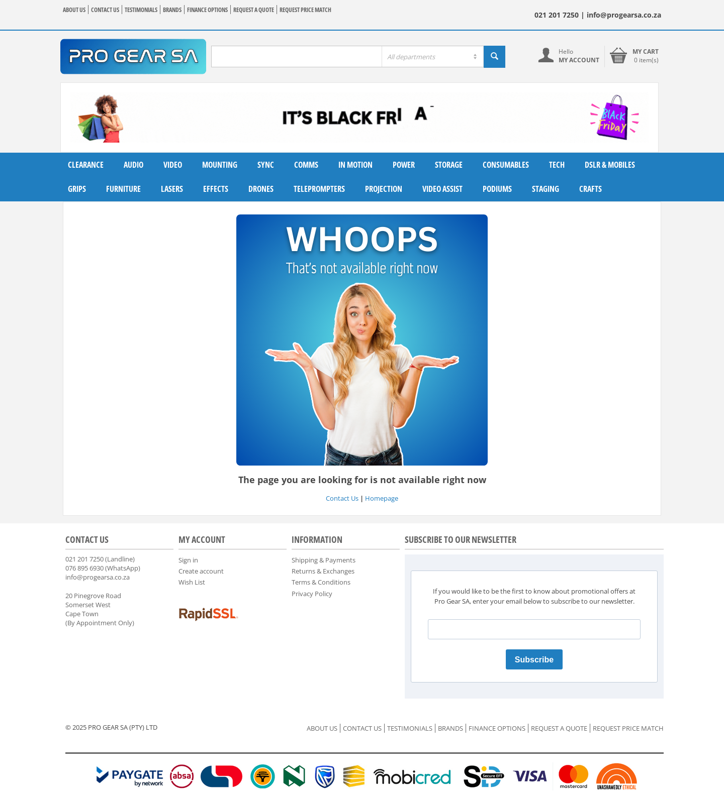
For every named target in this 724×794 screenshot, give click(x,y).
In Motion (355, 164)
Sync (265, 164)
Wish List (191, 582)
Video (172, 164)
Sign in (188, 559)
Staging (545, 188)
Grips (77, 188)
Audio (133, 164)
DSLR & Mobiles (610, 164)
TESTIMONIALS (141, 10)
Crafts (590, 188)
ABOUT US (74, 10)
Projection (383, 188)
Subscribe (534, 659)
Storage (449, 164)
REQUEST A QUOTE (253, 10)
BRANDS (172, 10)
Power (404, 164)
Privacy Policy (312, 593)
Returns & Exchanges (323, 571)
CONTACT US (105, 10)
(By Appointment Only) (99, 622)
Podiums (497, 188)
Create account (201, 571)
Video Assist (442, 188)
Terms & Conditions (321, 582)
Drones (261, 188)
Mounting (219, 164)
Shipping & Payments (323, 559)
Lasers (172, 188)
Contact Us (342, 498)
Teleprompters (319, 188)
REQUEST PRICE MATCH (305, 10)
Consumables (506, 164)
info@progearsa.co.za (97, 577)
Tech (557, 164)
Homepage (381, 498)
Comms (306, 164)
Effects (215, 188)
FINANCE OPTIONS (207, 10)
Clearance (86, 164)
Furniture (123, 188)
